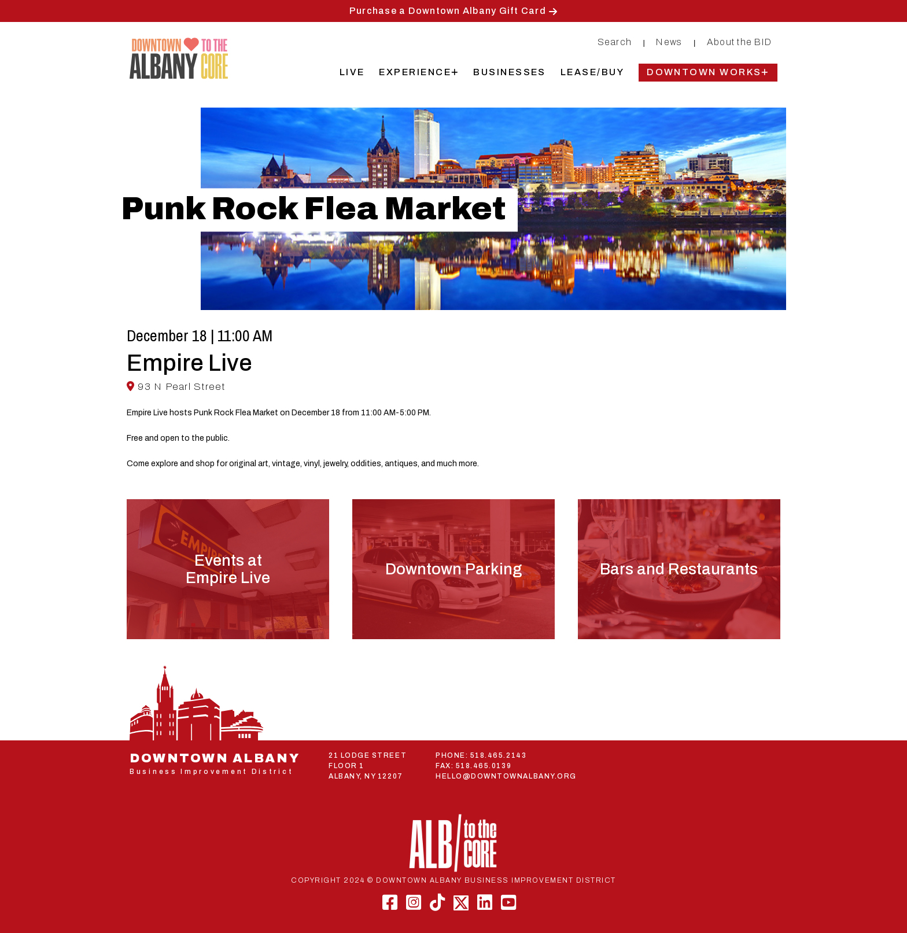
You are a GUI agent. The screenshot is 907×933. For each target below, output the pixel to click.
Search (615, 42)
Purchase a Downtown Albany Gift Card (447, 11)
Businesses (509, 72)
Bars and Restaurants (679, 569)
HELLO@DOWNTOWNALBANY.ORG (506, 776)
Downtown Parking (453, 569)
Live (352, 72)
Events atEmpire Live (228, 569)
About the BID (739, 42)
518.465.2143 (498, 755)
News (669, 42)
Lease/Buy (592, 72)
